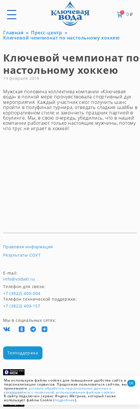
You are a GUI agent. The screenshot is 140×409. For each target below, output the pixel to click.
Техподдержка (22, 353)
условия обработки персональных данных (68, 388)
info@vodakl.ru (19, 279)
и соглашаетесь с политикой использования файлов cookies (59, 390)
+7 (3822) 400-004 (13, 293)
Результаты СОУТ (22, 255)
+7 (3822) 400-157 (21, 306)
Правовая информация (28, 247)
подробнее (65, 400)
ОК (131, 383)
